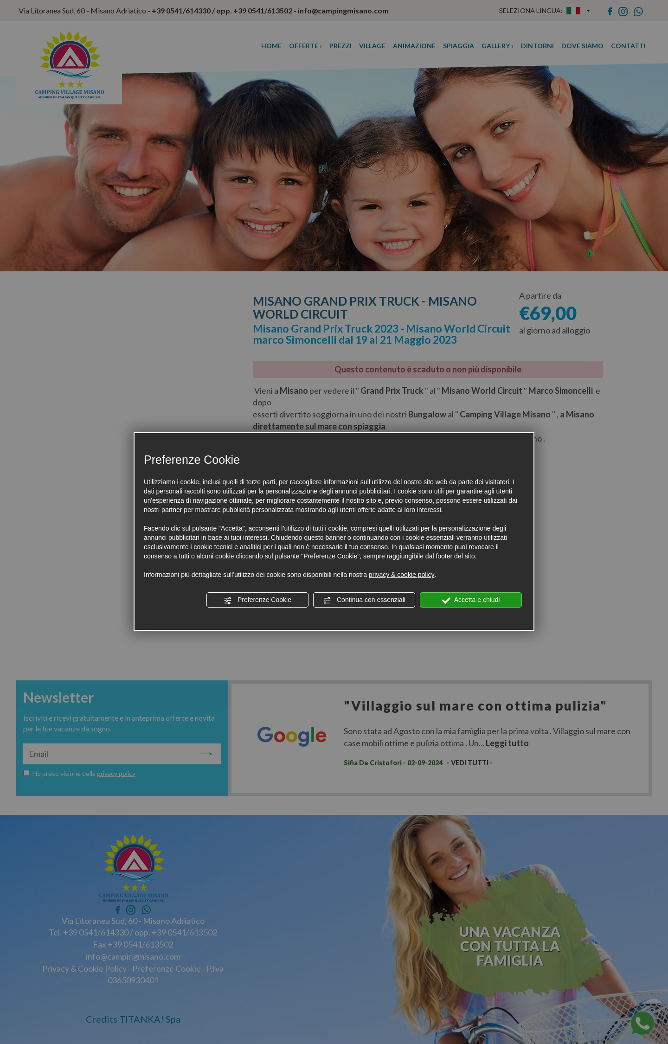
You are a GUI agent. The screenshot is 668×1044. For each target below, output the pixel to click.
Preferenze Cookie (257, 600)
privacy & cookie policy (402, 574)
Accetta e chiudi (471, 600)
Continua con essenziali (364, 600)
